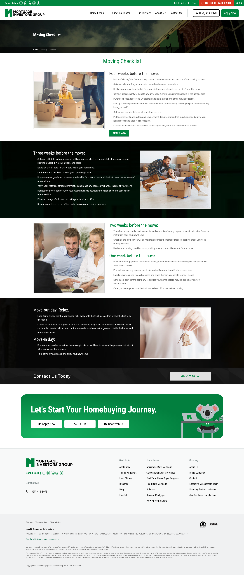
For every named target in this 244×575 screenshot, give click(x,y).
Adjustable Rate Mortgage (159, 467)
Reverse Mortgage (155, 495)
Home (35, 49)
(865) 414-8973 (38, 491)
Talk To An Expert (181, 3)
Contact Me (176, 13)
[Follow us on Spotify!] (38, 3)
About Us (193, 467)
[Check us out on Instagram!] (25, 3)
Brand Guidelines (197, 472)
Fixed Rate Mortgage (156, 483)
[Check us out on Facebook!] (21, 3)
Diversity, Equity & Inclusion (202, 489)
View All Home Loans (156, 500)
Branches (123, 483)
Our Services (144, 13)
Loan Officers (125, 478)
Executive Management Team (203, 483)
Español (123, 495)
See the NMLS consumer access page (42, 539)
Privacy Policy (55, 522)
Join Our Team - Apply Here (202, 495)
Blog (194, 3)
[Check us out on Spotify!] (61, 473)
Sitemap (29, 522)
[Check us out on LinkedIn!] (29, 3)
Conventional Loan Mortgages (160, 472)
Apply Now (230, 13)
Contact (193, 478)
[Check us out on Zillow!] (34, 3)
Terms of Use (41, 522)
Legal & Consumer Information (40, 529)
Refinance (151, 489)
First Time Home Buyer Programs (162, 478)
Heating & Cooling (46, 163)
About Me (160, 13)
